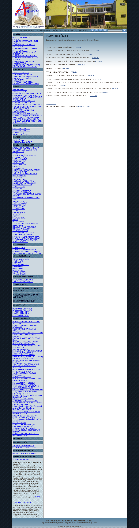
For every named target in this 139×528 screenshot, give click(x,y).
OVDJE (37, 497)
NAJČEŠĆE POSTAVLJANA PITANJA (25, 236)
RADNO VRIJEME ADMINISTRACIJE (25, 58)
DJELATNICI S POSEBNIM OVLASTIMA (26, 170)
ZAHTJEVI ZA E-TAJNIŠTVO (22, 75)
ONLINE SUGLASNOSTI (20, 108)
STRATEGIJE (17, 177)
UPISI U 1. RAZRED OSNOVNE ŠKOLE (25, 114)
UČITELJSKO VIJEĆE (19, 159)
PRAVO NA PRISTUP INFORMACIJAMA (26, 238)
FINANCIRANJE (17, 225)
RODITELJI (17, 87)
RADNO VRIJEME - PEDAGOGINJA (24, 48)
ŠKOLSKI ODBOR (18, 152)
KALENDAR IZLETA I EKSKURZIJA (24, 250)
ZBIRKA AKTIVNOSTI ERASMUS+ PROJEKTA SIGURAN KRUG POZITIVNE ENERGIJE (26, 430)
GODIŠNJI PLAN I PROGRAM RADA (24, 174)
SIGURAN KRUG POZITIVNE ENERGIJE (25, 364)
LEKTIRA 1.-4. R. (18, 268)
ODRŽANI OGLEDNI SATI (21, 349)
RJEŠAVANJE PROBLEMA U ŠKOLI (24, 95)
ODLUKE (15, 220)
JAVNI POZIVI (17, 188)
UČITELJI (16, 126)
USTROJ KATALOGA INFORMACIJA (25, 240)
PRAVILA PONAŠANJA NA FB (22, 280)
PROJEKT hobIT (19, 305)
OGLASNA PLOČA (20, 443)
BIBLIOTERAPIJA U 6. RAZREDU (23, 384)
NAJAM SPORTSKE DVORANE (24, 456)
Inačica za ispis (51, 104)
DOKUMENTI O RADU (19, 172)
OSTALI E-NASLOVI (19, 274)
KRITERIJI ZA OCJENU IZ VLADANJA (25, 453)
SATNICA (15, 39)
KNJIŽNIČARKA (17, 54)
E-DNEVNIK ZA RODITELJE (21, 103)
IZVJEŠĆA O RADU (19, 179)
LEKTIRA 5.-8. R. (18, 270)
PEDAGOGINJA (17, 47)
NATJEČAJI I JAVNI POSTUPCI (23, 181)
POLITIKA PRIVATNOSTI (22, 502)
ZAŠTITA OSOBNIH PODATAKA (23, 101)
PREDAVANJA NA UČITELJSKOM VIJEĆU (27, 351)
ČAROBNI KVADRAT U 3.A (21, 377)
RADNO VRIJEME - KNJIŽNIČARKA (24, 56)
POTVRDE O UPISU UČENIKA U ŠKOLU (25, 84)
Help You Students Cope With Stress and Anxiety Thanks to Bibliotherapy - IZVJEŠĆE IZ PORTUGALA (27, 408)
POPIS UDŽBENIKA (19, 112)
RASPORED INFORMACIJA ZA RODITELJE (27, 104)
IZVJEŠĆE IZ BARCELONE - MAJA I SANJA (27, 333)
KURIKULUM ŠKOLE (19, 176)
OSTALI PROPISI (18, 221)
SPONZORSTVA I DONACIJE (22, 234)
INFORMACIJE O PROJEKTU (22, 308)
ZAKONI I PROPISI (18, 209)
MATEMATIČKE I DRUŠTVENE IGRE (24, 415)
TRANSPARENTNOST (20, 231)
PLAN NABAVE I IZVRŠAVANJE (23, 233)
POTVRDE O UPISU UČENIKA (22, 82)
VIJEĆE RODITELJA (19, 92)
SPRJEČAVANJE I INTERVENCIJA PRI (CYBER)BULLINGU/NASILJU (25, 387)
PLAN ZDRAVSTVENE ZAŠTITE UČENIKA (26, 253)
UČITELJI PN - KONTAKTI (21, 131)
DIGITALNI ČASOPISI (19, 272)
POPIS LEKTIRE (17, 267)
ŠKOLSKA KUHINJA (19, 99)
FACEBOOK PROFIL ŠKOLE (23, 277)
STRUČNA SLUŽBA (19, 157)
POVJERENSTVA (18, 166)
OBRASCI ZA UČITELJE (20, 134)
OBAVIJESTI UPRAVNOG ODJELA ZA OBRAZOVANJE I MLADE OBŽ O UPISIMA (27, 120)
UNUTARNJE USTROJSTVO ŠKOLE (24, 150)
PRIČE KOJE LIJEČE (19, 423)
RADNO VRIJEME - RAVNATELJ (23, 45)
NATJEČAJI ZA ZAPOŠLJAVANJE (24, 183)
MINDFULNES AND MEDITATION (23, 417)
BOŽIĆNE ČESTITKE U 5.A (21, 393)
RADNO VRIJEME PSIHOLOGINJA (24, 52)
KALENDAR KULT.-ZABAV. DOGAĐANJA (26, 251)
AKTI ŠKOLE (16, 214)
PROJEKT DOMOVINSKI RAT (23, 301)
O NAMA (16, 34)
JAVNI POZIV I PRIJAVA (20, 459)
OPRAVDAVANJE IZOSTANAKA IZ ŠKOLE (27, 97)
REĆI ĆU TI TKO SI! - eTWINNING (23, 355)
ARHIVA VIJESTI (19, 285)
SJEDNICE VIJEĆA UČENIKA (22, 142)
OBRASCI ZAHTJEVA (19, 123)
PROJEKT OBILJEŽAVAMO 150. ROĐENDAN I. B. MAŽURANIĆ (23, 425)
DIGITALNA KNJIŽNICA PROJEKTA (24, 358)
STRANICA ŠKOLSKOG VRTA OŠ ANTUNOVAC (25, 296)
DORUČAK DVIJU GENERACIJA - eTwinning (27, 357)
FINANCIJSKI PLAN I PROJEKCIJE (24, 227)
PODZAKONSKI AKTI (19, 212)
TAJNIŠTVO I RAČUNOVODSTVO (24, 155)
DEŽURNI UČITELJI (19, 132)
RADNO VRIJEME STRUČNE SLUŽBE (25, 41)
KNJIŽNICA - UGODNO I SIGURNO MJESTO (27, 379)
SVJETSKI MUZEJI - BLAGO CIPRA (24, 391)
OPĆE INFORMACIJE (19, 90)
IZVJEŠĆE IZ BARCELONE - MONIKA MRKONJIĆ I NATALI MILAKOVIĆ (25, 343)
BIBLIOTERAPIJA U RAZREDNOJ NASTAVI (27, 390)
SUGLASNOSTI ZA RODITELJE (23, 110)
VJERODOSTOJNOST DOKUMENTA (25, 76)
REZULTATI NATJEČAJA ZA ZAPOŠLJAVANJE (22, 186)
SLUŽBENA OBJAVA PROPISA (23, 446)
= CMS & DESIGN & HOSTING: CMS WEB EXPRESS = (69, 527)
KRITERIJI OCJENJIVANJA (23, 450)
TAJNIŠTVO (16, 59)
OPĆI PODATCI (17, 261)
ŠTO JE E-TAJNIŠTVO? (20, 73)
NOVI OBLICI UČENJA (19, 380)
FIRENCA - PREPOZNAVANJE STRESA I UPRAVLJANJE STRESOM (26, 370)
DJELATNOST (17, 263)
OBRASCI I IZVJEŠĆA (20, 242)
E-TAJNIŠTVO (18, 70)
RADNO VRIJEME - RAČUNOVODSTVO (26, 65)
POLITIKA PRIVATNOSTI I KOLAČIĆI (24, 67)
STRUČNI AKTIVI (18, 168)
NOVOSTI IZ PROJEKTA (20, 312)
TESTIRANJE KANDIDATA (21, 190)
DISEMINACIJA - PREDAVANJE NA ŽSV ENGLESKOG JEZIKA (26, 412)
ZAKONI (15, 210)
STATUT (15, 216)
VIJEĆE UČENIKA (18, 140)
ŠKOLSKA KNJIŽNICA (21, 256)
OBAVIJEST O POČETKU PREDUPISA (25, 117)
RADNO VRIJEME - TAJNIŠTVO (23, 61)
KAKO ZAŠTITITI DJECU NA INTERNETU (26, 93)
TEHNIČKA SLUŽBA (19, 165)
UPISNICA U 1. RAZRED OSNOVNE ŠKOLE (27, 115)
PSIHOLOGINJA (17, 50)
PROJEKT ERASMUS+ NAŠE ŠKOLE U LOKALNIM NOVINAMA (25, 434)
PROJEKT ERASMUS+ (21, 319)
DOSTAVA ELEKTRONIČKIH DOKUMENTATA (21, 79)
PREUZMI (78, 47)
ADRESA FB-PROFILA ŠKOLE (22, 282)
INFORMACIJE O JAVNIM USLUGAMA (25, 148)
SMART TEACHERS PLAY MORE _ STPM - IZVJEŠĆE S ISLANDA (27, 403)
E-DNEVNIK (17, 438)
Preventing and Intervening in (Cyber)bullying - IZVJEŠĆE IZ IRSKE (25, 400)
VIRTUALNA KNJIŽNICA (20, 259)
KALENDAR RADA (20, 245)
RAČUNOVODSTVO (19, 63)
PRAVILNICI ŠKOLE (19, 218)
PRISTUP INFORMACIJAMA (23, 145)
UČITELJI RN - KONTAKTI (21, 129)
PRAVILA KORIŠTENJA (20, 265)
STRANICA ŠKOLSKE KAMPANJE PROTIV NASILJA (25, 290)
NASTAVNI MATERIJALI (20, 316)
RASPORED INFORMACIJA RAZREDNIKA (26, 106)
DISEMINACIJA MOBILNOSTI (22, 353)
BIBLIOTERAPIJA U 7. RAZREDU (23, 382)
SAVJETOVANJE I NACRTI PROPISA (25, 223)
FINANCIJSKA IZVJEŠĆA (21, 229)
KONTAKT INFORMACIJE (21, 37)
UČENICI (16, 137)
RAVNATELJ (16, 43)
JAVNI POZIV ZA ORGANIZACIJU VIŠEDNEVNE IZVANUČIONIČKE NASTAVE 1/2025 (45, 30)
